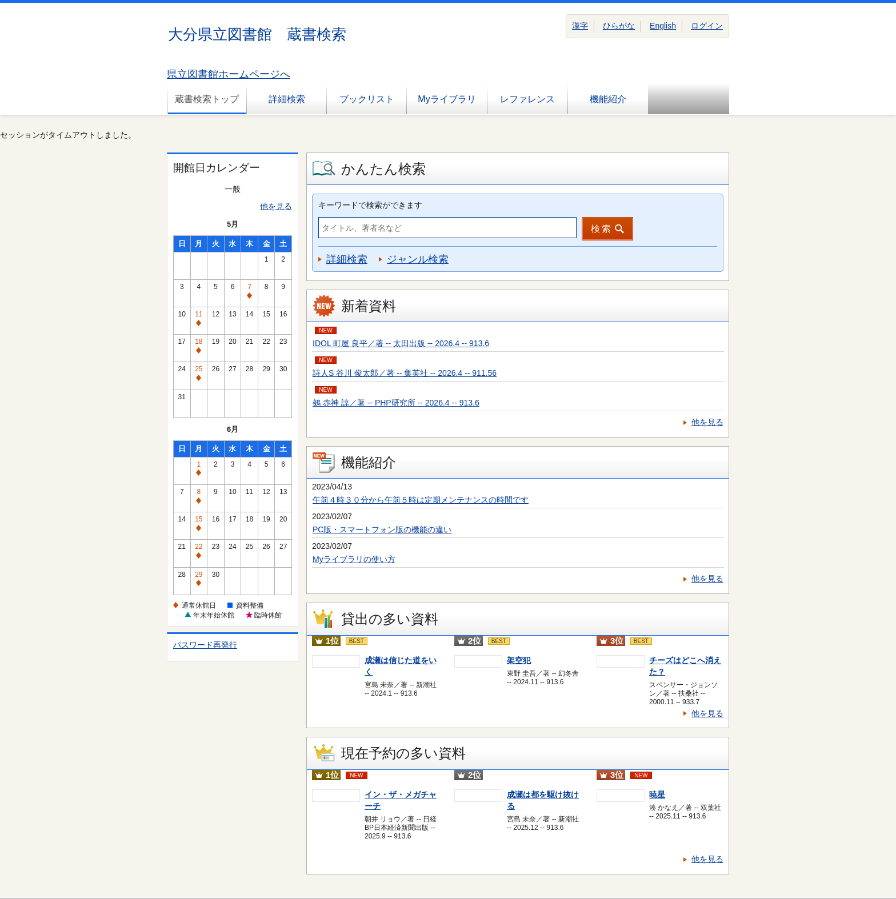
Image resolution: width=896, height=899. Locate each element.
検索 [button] (602, 229)
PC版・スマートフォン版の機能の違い (382, 529)
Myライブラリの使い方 (354, 559)
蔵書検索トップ (207, 99)
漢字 (580, 25)
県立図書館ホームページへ (228, 74)
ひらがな (619, 25)
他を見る (276, 206)
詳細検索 (287, 99)
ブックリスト (366, 99)
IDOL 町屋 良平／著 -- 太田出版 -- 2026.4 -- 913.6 (401, 343)
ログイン (707, 25)
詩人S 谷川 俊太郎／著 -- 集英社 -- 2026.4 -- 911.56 (405, 373)
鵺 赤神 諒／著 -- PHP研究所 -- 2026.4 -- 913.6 (396, 402)
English (663, 25)
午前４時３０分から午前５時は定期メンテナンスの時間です (421, 499)
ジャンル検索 (418, 259)
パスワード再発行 (205, 644)
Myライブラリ (446, 99)
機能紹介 (608, 99)
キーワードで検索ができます (370, 205)
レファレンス (527, 99)
